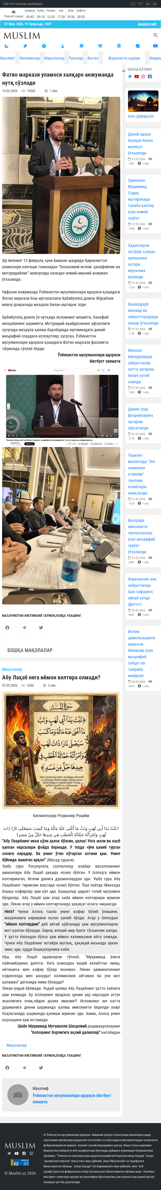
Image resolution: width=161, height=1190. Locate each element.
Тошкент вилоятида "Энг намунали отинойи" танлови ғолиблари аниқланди (141, 474)
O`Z (133, 4)
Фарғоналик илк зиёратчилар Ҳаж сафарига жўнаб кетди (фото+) (142, 592)
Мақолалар (54, 58)
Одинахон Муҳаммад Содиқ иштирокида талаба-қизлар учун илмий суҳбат (141, 199)
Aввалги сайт (147, 24)
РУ (140, 4)
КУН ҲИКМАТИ (140, 116)
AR (154, 4)
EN (147, 4)
